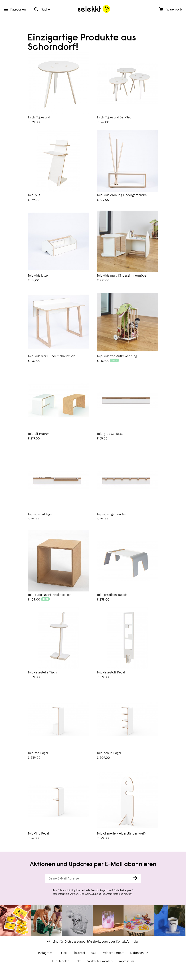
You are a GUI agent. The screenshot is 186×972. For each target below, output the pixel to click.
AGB (94, 953)
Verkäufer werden (100, 961)
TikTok (62, 953)
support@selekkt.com (92, 941)
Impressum (126, 961)
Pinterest (78, 953)
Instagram (45, 953)
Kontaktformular (127, 941)
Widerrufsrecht (113, 953)
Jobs (78, 961)
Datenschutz (139, 953)
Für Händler (60, 961)
